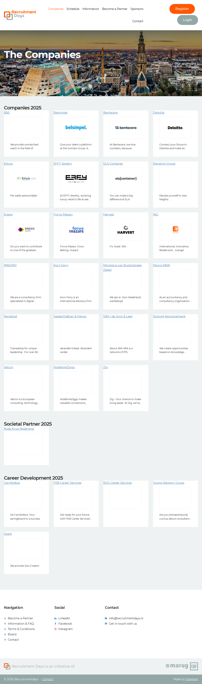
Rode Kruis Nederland (19, 429)
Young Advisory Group (168, 483)
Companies (56, 9)
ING (155, 214)
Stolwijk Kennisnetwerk (169, 316)
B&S (7, 112)
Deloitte (158, 112)
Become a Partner (114, 9)
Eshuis (8, 163)
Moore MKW (161, 265)
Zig (105, 367)
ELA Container (113, 163)
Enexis (8, 214)
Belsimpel (60, 112)
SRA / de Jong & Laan (118, 316)
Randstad (10, 316)
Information (90, 9)
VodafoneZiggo (64, 367)
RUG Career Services (117, 483)
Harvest (108, 214)
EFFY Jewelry (63, 163)
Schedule (73, 9)
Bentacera (110, 112)
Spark (8, 534)
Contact (137, 21)
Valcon (8, 367)
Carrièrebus (12, 483)
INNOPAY (10, 265)
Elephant (192, 679)
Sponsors (137, 9)
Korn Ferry (61, 265)
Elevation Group (164, 163)
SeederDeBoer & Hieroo (70, 316)
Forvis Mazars (63, 214)
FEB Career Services (67, 483)
